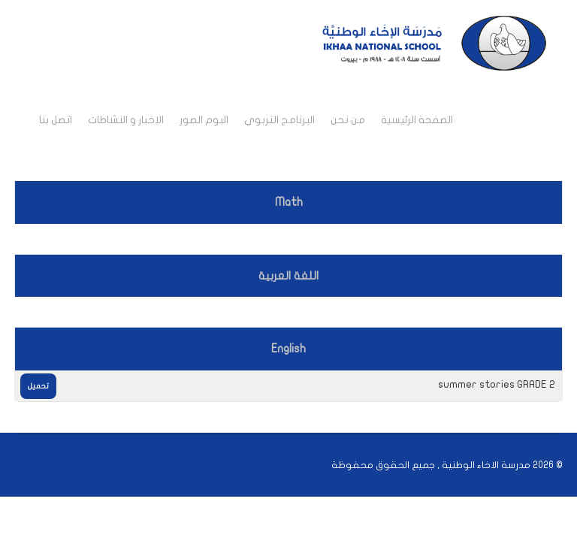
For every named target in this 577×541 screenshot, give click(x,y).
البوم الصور (204, 119)
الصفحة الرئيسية (417, 119)
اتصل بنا (55, 119)
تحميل (38, 386)
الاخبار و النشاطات (126, 119)
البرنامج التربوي (279, 119)
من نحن (348, 119)
